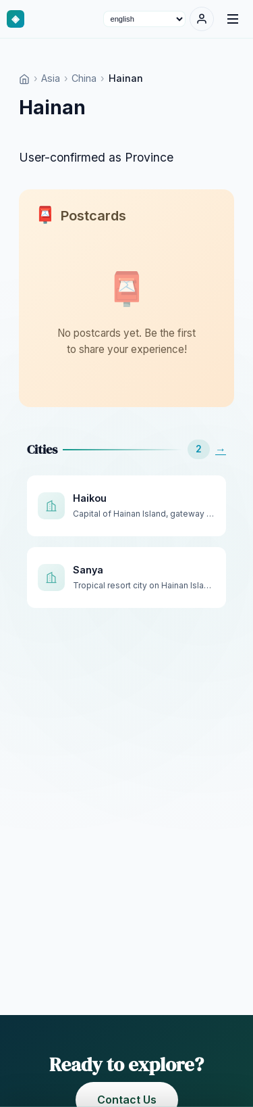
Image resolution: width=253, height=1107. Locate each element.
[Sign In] (202, 19)
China (84, 78)
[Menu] (232, 18)
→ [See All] (220, 449)
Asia (50, 78)
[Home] (24, 78)
